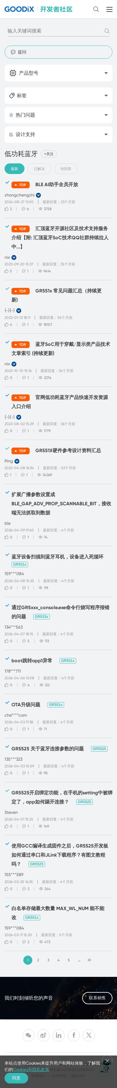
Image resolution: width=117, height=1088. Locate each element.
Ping (9, 461)
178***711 (13, 671)
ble (8, 523)
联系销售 (97, 998)
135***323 (13, 759)
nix (7, 257)
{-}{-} (10, 310)
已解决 (39, 169)
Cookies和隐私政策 (31, 1069)
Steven (11, 812)
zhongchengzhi (19, 195)
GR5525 (99, 749)
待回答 (65, 169)
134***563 (14, 627)
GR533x (41, 617)
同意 (16, 1078)
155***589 (14, 874)
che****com (16, 715)
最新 (14, 169)
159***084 (14, 573)
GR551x (20, 564)
